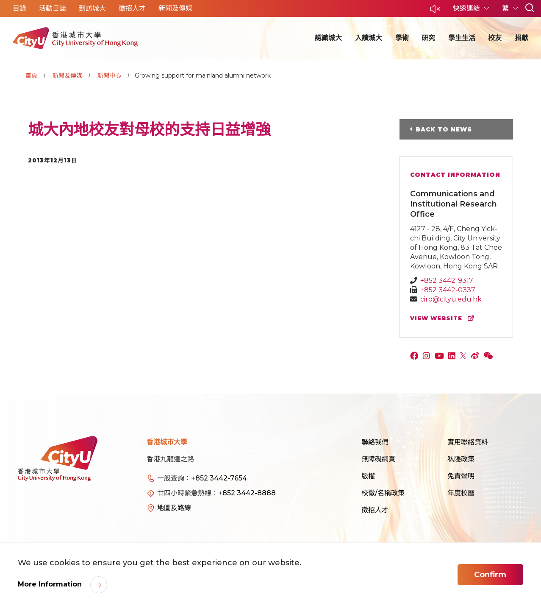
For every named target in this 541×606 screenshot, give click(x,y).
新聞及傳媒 (67, 75)
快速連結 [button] (467, 8)
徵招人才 (374, 510)
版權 (368, 476)
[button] (435, 11)
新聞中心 (109, 75)
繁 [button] (506, 8)
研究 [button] (428, 38)
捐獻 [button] (521, 38)
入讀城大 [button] (368, 38)
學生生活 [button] (461, 38)
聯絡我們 (374, 442)
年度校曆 (460, 493)
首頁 (31, 75)
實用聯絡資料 (467, 442)
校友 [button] (495, 38)
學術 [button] (402, 38)
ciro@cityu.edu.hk (451, 299)
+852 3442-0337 (447, 290)
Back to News (444, 129)
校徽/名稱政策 (383, 493)
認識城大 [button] (328, 38)
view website (444, 318)
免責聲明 (460, 476)
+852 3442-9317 (446, 280)
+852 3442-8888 (247, 493)
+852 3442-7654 (219, 478)
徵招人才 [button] (132, 8)
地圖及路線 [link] (174, 508)
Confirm (490, 574)
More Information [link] (51, 584)
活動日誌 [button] (52, 8)
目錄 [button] (19, 8)
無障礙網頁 (378, 459)
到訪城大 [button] (92, 8)
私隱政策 (460, 459)
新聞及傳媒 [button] (175, 8)
